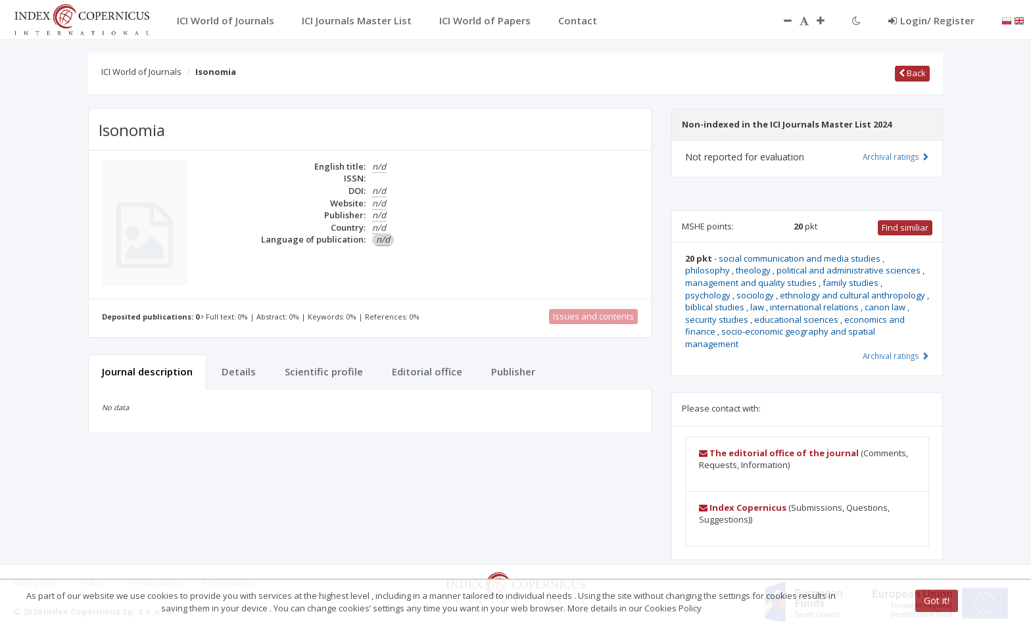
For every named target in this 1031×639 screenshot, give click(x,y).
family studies (851, 283)
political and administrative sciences (850, 270)
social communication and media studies (800, 258)
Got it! (936, 600)
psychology (708, 295)
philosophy (708, 270)
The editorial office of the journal (779, 453)
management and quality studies (752, 283)
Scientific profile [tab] (324, 371)
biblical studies (715, 307)
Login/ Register (931, 20)
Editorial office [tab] (427, 371)
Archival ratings (896, 156)
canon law (886, 307)
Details (239, 371)
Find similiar (905, 227)
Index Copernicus (742, 507)
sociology (756, 295)
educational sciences (797, 319)
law (758, 307)
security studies (717, 319)
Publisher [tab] (513, 371)
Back (912, 73)
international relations (815, 307)
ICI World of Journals (141, 72)
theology (754, 270)
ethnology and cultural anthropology (853, 295)
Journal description (147, 371)
